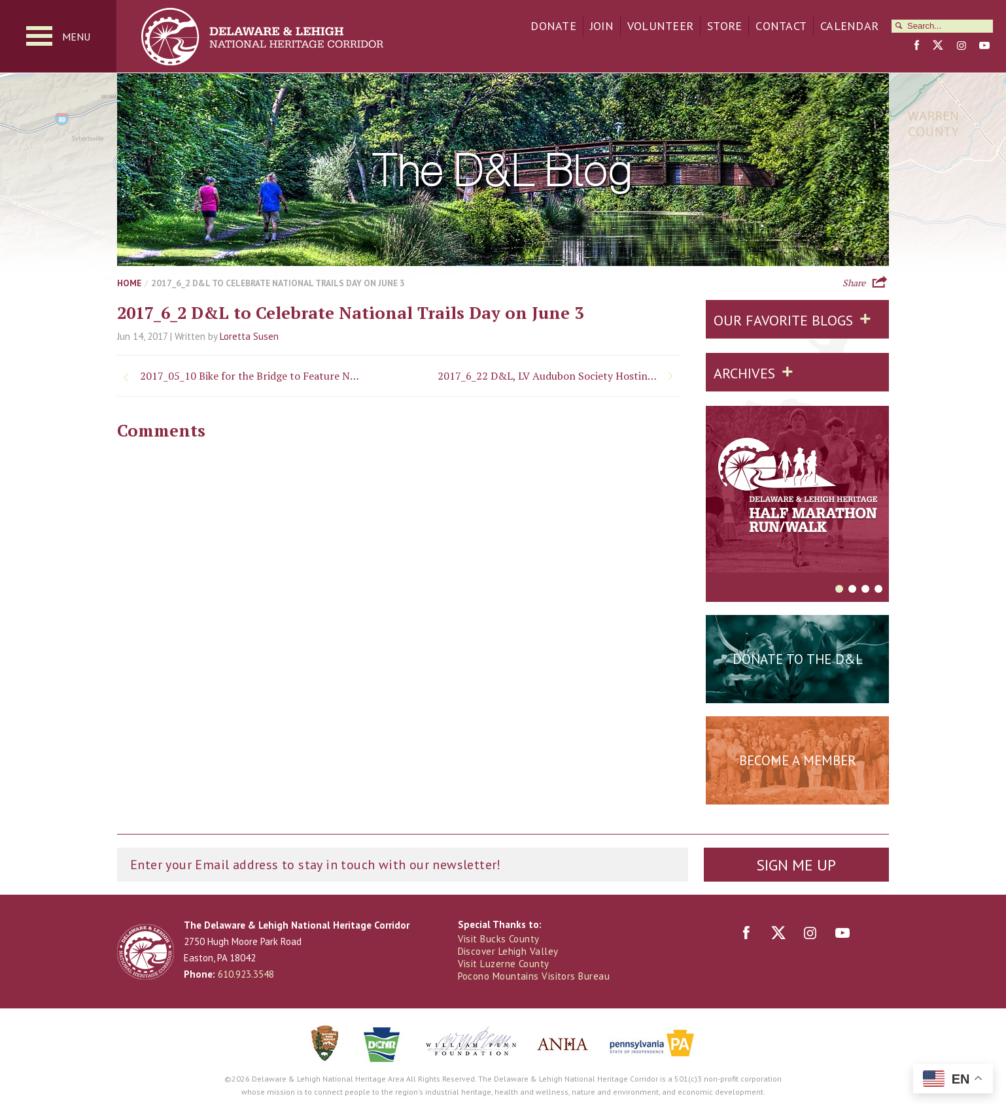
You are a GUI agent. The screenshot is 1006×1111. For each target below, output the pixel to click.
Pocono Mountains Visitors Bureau (534, 976)
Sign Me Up (796, 865)
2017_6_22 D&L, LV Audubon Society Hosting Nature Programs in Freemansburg (559, 376)
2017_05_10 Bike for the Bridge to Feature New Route (251, 376)
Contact (781, 25)
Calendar (849, 25)
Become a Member (797, 760)
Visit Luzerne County (503, 963)
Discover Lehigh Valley (508, 951)
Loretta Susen (249, 336)
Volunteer (660, 25)
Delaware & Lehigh (145, 952)
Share (853, 281)
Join (602, 25)
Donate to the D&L (798, 659)
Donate (553, 25)
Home (129, 283)
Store (724, 25)
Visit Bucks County (499, 939)
